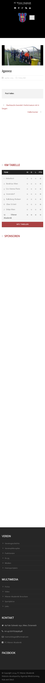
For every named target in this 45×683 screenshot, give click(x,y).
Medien (8, 563)
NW (24, 78)
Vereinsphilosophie (12, 548)
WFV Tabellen (22, 224)
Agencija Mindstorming (30, 676)
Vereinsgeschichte (12, 543)
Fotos (20, 78)
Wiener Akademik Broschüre (16, 596)
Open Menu (32, 17)
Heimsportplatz (11, 568)
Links (7, 606)
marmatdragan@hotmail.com (16, 637)
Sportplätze (10, 601)
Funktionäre (10, 553)
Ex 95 (7, 558)
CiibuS (11, 679)
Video (7, 591)
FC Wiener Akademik (13, 642)
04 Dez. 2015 (9, 78)
